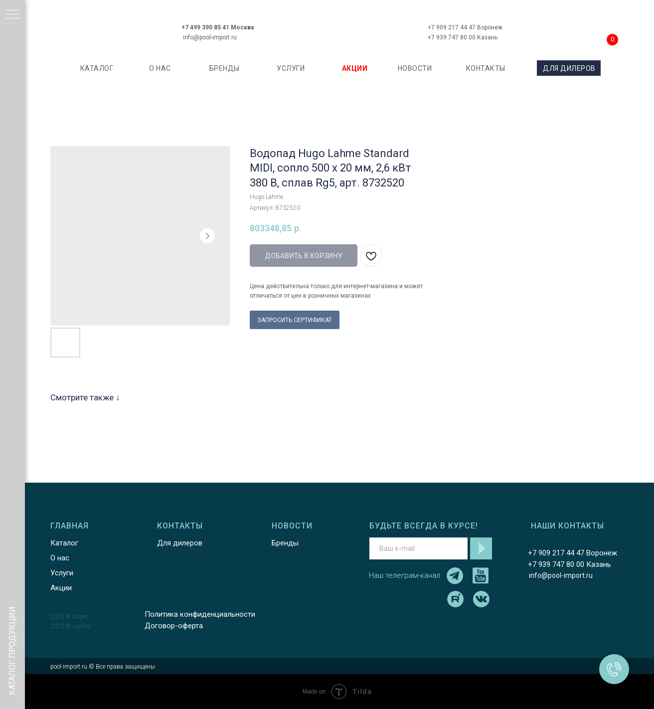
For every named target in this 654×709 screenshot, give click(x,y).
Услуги (61, 572)
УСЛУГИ (291, 68)
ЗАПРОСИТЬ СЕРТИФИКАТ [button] (294, 320)
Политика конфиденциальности (200, 614)
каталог (97, 68)
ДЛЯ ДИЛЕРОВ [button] (569, 68)
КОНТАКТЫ (485, 68)
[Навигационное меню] (12, 15)
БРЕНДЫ (224, 68)
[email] (418, 548)
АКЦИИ (355, 68)
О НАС (160, 68)
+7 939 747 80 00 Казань (462, 37)
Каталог (64, 542)
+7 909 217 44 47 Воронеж (465, 27)
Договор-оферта (174, 625)
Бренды (285, 542)
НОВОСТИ (415, 68)
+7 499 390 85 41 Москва (217, 27)
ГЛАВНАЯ (69, 526)
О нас (59, 557)
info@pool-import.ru (210, 37)
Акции (61, 587)
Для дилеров (179, 542)
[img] (339, 26)
